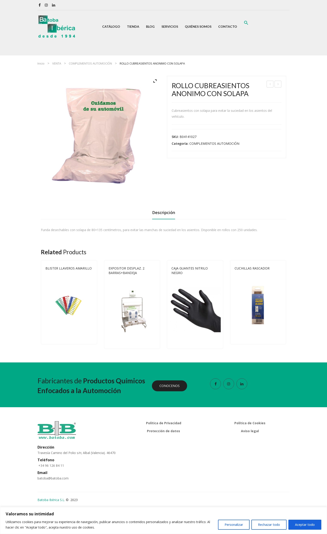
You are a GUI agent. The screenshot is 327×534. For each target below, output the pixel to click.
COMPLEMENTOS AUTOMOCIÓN (90, 63)
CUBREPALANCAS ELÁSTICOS (270, 84)
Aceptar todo (305, 524)
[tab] (163, 214)
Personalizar (234, 524)
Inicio (41, 63)
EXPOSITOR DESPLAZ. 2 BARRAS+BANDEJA (126, 270)
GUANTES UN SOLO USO (278, 84)
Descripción (163, 212)
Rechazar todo (269, 524)
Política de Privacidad (163, 423)
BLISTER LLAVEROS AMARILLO (68, 268)
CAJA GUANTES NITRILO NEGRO (189, 270)
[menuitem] (111, 26)
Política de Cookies (249, 423)
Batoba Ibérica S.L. (51, 500)
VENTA (56, 63)
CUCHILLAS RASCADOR (252, 268)
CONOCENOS (169, 386)
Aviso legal (250, 431)
